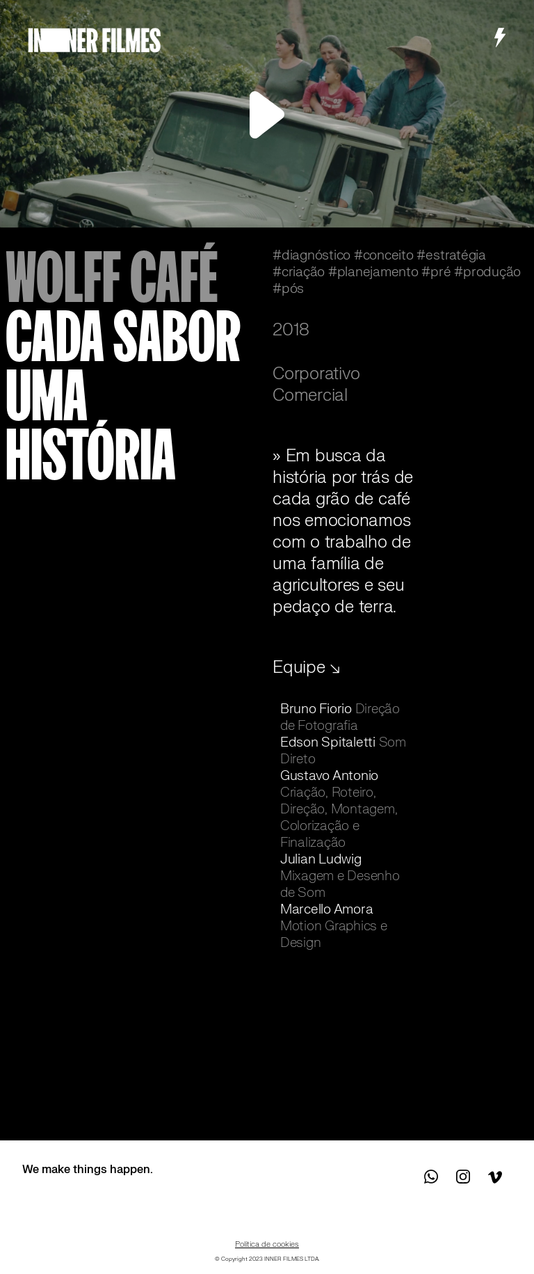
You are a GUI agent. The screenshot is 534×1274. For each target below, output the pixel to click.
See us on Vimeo (494, 1177)
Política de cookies (267, 1244)
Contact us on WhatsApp (432, 1177)
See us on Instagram (463, 1177)
